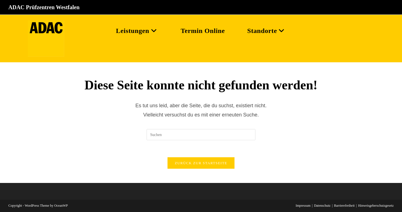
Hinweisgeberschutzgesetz (376, 206)
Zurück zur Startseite (201, 163)
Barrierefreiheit (344, 206)
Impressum (303, 206)
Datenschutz (322, 206)
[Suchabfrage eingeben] (201, 134)
